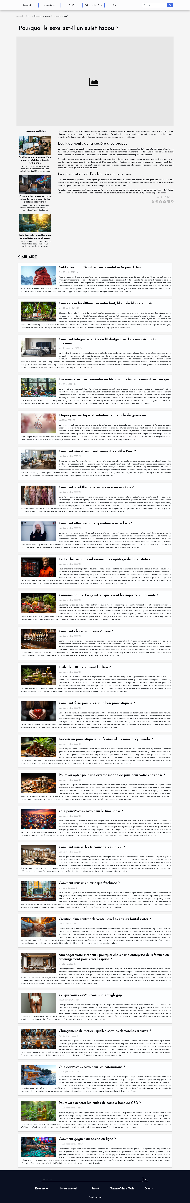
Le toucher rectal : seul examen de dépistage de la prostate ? (104, 559)
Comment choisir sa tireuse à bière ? (86, 631)
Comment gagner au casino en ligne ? (87, 1139)
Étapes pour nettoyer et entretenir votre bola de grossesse (102, 415)
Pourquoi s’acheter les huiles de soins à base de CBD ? (100, 1103)
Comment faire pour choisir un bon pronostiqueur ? (97, 703)
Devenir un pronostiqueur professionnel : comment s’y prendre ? (106, 739)
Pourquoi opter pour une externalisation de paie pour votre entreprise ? (112, 775)
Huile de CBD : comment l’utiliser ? (85, 667)
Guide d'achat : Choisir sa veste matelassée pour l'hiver (100, 267)
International (49, 5)
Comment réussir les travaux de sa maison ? (92, 847)
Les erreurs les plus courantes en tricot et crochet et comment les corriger (114, 379)
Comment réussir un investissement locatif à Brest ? (97, 451)
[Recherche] (154, 5)
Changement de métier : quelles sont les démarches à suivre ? (105, 1031)
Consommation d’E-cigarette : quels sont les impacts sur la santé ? (108, 595)
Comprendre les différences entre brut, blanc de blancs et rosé (105, 303)
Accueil (19, 16)
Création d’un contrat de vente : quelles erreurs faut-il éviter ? (105, 919)
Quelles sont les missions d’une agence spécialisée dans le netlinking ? (35, 160)
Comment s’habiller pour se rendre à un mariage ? (96, 487)
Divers (115, 5)
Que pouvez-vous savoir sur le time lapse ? (91, 811)
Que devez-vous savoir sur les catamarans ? (92, 1067)
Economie (27, 5)
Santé (71, 5)
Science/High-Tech (93, 5)
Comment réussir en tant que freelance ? (89, 883)
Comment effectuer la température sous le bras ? (95, 523)
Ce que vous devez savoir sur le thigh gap (90, 995)
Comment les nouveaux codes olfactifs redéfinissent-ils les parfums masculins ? (35, 199)
